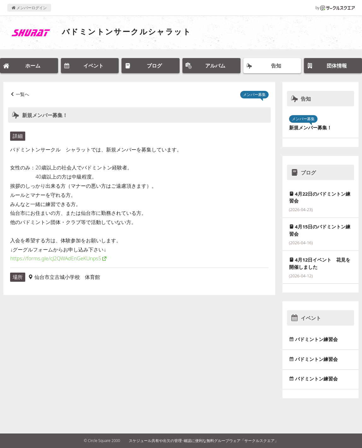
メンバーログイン (29, 7)
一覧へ (22, 94)
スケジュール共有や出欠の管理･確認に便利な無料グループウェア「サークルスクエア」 (203, 440)
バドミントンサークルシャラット (126, 31)
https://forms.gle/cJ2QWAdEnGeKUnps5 (55, 258)
